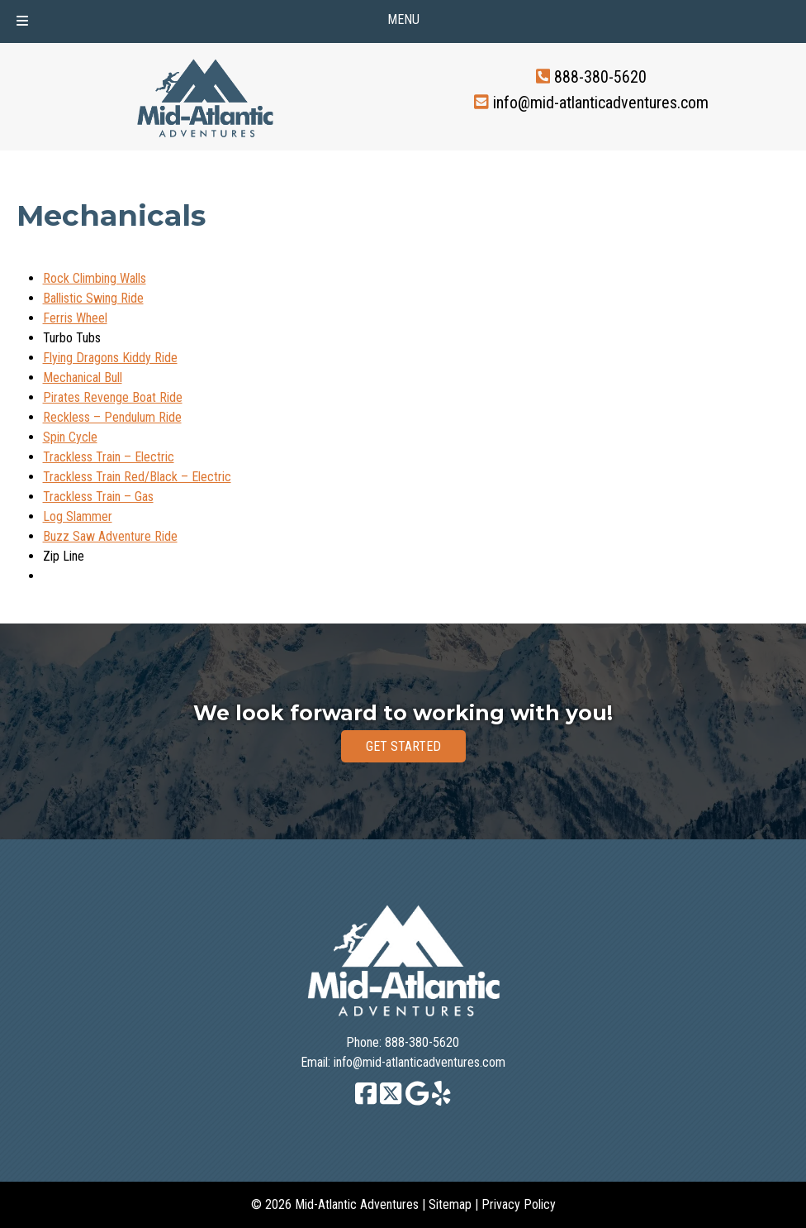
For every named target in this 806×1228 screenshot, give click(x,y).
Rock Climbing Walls (94, 278)
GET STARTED (403, 746)
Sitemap (450, 1204)
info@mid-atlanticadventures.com (601, 102)
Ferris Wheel (75, 318)
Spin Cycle (70, 437)
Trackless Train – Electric (108, 457)
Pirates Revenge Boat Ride (113, 397)
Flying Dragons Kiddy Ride (110, 358)
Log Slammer (77, 516)
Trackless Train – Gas (98, 496)
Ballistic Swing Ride (93, 298)
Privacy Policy (518, 1204)
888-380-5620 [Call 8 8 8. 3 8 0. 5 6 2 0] (600, 77)
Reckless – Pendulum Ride (112, 417)
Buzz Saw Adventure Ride (110, 536)
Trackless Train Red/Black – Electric (137, 477)
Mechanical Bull (82, 377)
